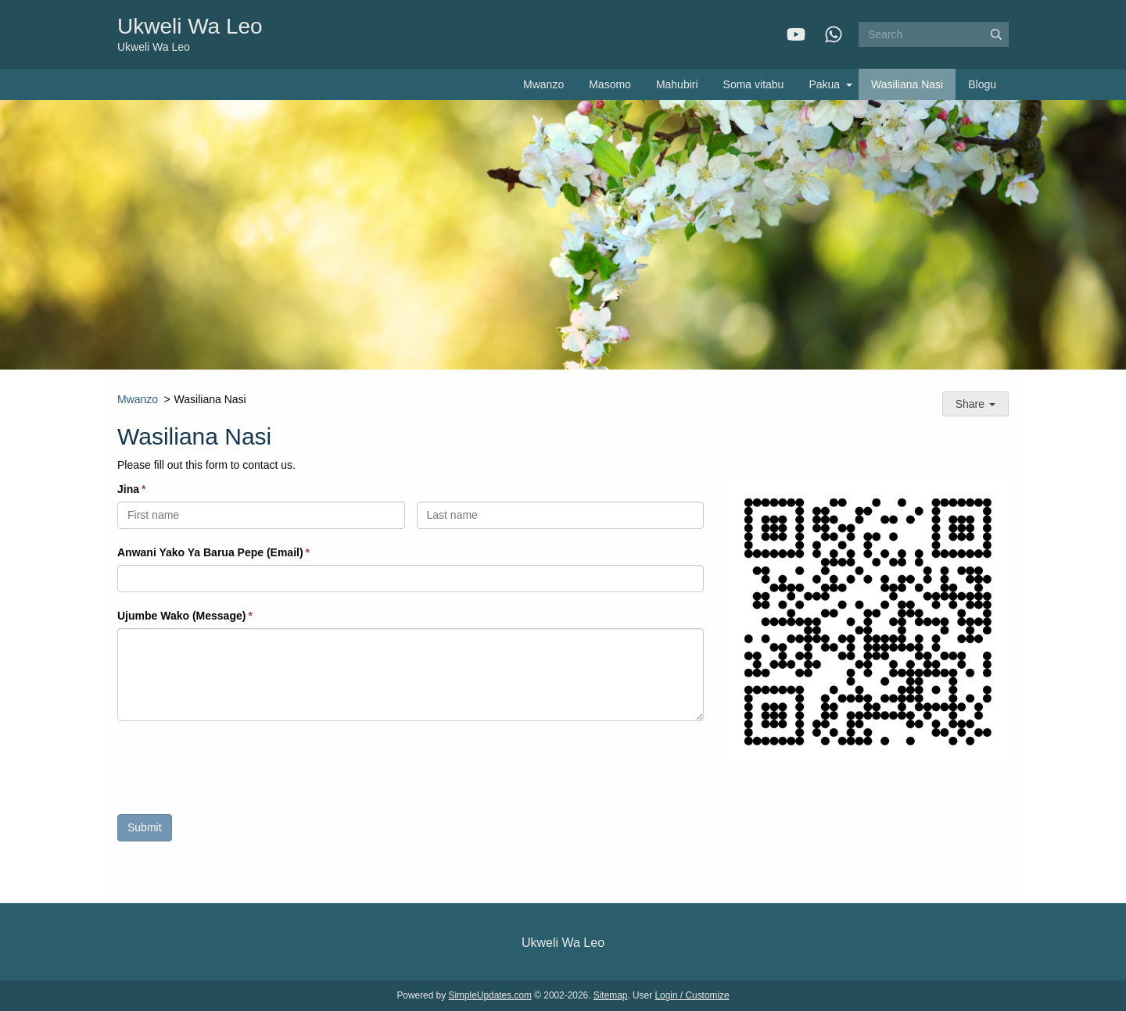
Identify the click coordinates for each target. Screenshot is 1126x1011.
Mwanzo (543, 84)
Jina (128, 489)
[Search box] (934, 34)
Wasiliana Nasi (907, 84)
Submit (144, 827)
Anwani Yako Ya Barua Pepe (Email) (210, 552)
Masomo (610, 84)
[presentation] (236, 771)
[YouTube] (796, 34)
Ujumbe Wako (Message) (181, 615)
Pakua (824, 84)
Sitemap (610, 995)
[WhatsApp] (833, 34)
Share (975, 404)
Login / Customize (691, 995)
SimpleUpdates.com (490, 995)
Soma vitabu (753, 84)
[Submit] (996, 34)
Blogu (982, 84)
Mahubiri (677, 84)
